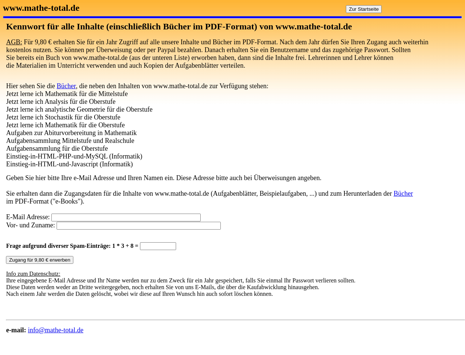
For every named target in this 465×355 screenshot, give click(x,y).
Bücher (66, 86)
